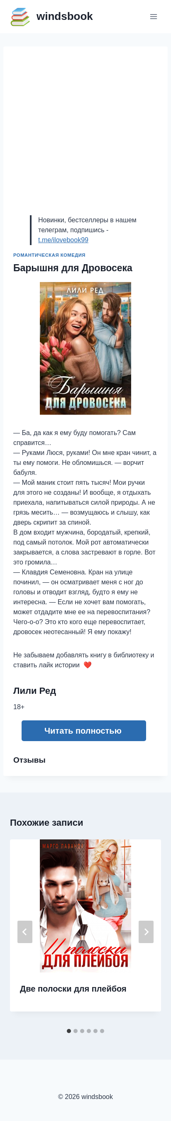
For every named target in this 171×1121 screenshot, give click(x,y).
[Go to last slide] (24, 932)
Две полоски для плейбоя (73, 988)
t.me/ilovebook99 (63, 239)
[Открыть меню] (153, 16)
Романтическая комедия (49, 255)
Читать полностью (83, 730)
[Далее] (146, 932)
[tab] (69, 1031)
